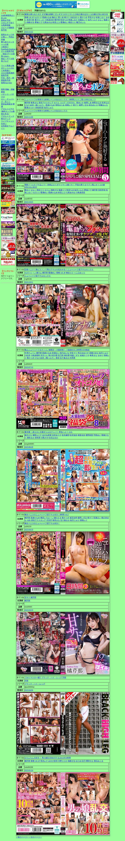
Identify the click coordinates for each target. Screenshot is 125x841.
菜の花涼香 (53, 355)
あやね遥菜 (47, 435)
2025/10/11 (29, 282)
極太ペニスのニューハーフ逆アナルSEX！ (42, 523)
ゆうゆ (78, 761)
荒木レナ (44, 761)
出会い (4, 124)
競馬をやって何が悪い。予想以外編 (7, 37)
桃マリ (67, 17)
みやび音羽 (53, 761)
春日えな (28, 435)
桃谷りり (72, 22)
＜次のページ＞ (35, 837)
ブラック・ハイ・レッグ (35, 684)
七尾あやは (47, 22)
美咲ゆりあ (60, 105)
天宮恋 (49, 520)
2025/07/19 (29, 367)
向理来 (72, 358)
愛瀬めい (64, 22)
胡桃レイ (69, 105)
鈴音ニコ (56, 22)
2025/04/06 (29, 690)
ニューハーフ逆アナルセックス (38, 276)
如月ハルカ (92, 20)
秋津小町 (30, 20)
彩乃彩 (61, 355)
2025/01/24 (29, 770)
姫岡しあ (88, 103)
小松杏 (27, 355)
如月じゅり (48, 108)
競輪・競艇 (10, 89)
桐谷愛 (67, 355)
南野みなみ (96, 103)
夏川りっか (39, 20)
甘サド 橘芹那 (30, 597)
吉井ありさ (56, 435)
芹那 (26, 681)
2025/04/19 (29, 530)
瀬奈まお (30, 438)
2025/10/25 (29, 202)
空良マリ (73, 353)
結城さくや (84, 355)
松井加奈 (73, 435)
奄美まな (34, 103)
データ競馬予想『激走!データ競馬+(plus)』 (8, 53)
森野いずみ (83, 105)
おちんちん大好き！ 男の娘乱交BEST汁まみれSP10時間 (48, 758)
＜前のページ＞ (22, 837)
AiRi (28, 520)
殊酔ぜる (30, 22)
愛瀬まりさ (29, 108)
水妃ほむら (74, 17)
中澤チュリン (30, 353)
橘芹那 (57, 20)
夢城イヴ (38, 22)
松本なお (105, 103)
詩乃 (84, 761)
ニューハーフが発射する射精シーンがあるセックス (46, 111)
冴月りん (44, 355)
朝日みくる (98, 761)
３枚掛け (4, 47)
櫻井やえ (89, 761)
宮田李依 (102, 190)
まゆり (100, 355)
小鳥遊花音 (49, 20)
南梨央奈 (81, 435)
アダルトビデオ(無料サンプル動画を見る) (8, 111)
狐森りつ (62, 190)
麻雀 (3, 92)
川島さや (44, 438)
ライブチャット (7, 121)
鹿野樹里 (89, 435)
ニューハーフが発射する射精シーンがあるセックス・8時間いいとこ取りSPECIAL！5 (60, 99)
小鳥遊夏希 (35, 355)
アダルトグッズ (7, 116)
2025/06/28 (29, 447)
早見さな (91, 17)
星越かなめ (47, 17)
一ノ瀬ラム (37, 273)
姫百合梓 (73, 518)
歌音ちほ (64, 20)
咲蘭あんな (103, 105)
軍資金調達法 (6, 104)
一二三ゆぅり (79, 273)
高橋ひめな (94, 353)
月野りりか (62, 761)
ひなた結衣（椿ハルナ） (35, 105)
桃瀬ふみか (73, 20)
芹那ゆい (97, 435)
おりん (56, 103)
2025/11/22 (29, 32)
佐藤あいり (82, 20)
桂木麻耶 (65, 435)
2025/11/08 (29, 117)
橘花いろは (45, 518)
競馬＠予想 (5, 20)
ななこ (100, 20)
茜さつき (83, 17)
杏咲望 (37, 438)
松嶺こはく (100, 17)
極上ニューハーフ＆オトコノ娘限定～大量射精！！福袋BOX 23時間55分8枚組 (57, 350)
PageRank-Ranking (8, 49)
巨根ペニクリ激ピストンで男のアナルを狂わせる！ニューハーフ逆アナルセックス (59, 270)
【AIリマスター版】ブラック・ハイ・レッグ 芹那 (45, 678)
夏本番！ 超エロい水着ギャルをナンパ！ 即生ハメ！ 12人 (49, 432)
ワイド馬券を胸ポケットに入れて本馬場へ (7, 68)
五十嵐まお (64, 358)
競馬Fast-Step (6, 83)
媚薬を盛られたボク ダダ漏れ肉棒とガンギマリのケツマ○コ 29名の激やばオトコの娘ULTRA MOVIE (66, 14)
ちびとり (38, 17)
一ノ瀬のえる (55, 518)
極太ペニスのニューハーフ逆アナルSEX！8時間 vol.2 (47, 515)
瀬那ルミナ (37, 435)
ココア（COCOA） (68, 103)
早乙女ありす (83, 353)
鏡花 (57, 358)
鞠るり (55, 17)
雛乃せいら (81, 22)
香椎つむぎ (29, 17)
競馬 (3, 89)
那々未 (61, 17)
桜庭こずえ (74, 355)
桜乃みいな (64, 353)
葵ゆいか (80, 103)
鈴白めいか (93, 105)
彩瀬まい (55, 353)
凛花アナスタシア (46, 103)
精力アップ (5, 119)
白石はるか (53, 438)
